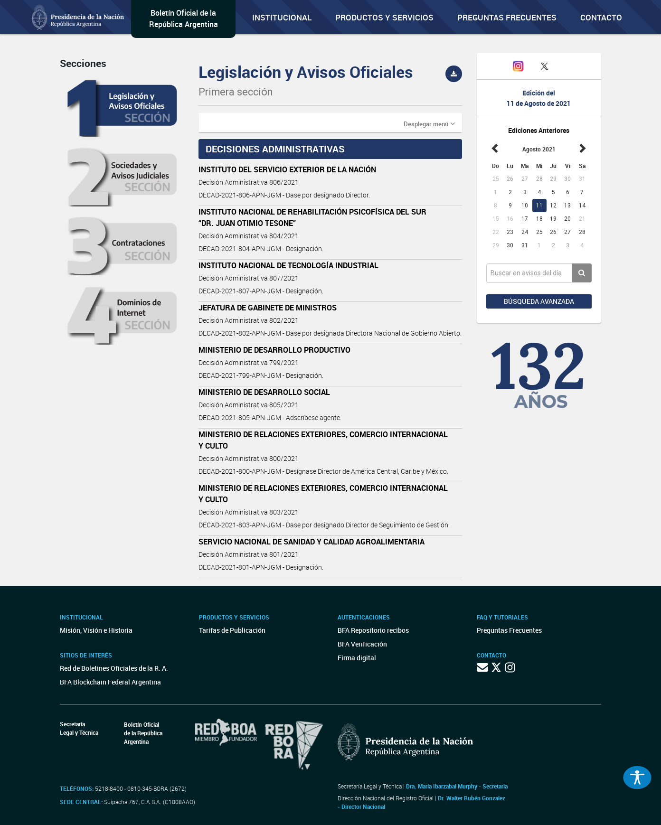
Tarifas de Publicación (232, 630)
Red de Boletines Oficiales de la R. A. (114, 668)
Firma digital (357, 657)
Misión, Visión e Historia (96, 630)
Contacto (601, 17)
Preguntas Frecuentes (507, 17)
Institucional (282, 17)
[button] (429, 123)
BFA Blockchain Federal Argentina (110, 681)
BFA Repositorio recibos (373, 630)
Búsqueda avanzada (539, 301)
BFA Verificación (362, 643)
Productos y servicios (384, 17)
